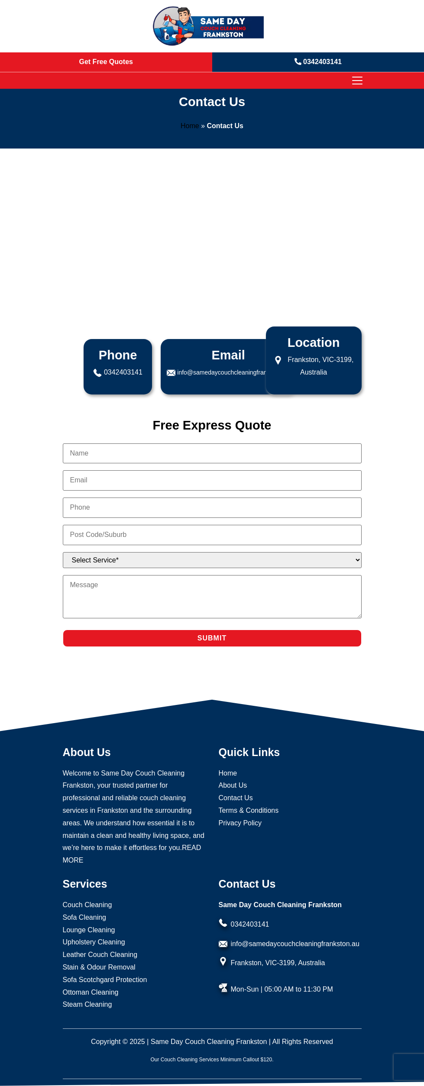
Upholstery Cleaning (94, 942)
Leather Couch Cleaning (100, 954)
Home (190, 125)
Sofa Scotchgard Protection (105, 979)
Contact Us (236, 798)
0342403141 (123, 372)
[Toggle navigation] (357, 80)
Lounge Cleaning (89, 930)
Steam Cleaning (87, 1004)
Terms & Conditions (249, 810)
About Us (233, 785)
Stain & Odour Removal (99, 967)
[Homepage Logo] (208, 26)
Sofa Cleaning (85, 917)
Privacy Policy (240, 823)
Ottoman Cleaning (91, 992)
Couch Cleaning (87, 904)
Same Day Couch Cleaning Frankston (209, 1041)
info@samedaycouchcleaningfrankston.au (233, 372)
